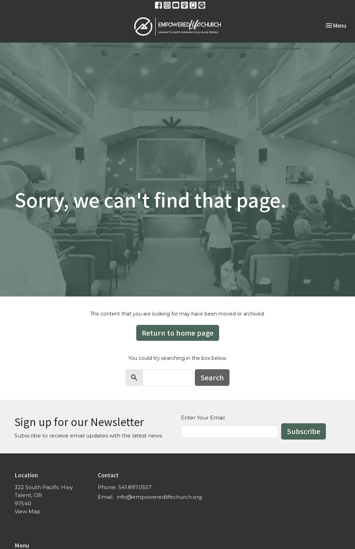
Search (212, 377)
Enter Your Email (203, 417)
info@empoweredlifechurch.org (159, 497)
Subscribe (303, 431)
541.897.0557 (134, 487)
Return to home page (178, 333)
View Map (28, 511)
